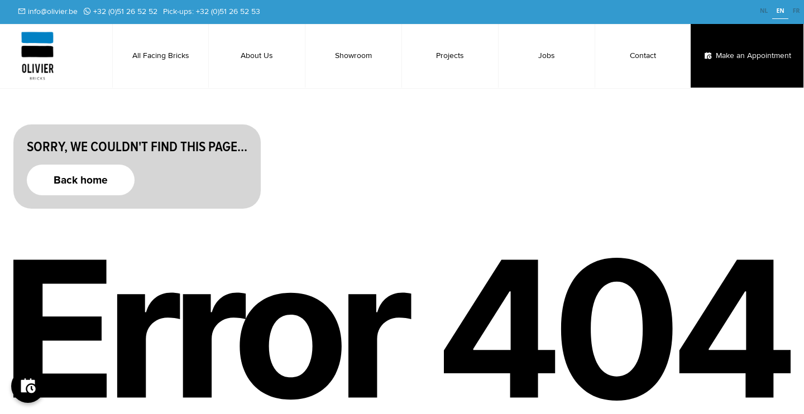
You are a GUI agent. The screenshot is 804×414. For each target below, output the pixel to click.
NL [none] (764, 11)
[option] (764, 12)
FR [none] (796, 11)
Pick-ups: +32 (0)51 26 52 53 (211, 11)
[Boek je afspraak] (28, 386)
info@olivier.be (53, 11)
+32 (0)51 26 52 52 (125, 11)
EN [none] (780, 11)
